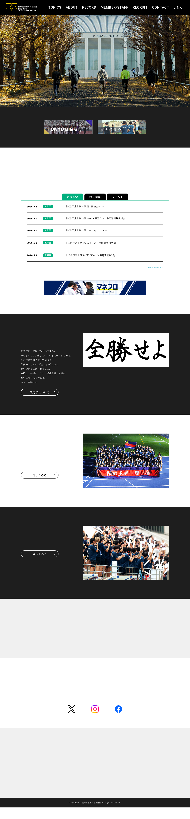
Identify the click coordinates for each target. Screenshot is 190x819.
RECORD (89, 7)
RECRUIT (140, 7)
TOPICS (54, 7)
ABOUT (72, 7)
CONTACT (160, 7)
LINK (178, 7)
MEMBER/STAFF (114, 7)
